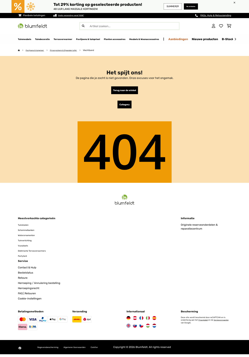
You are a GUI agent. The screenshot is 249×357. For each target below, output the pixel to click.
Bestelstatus (25, 275)
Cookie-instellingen (30, 301)
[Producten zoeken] (129, 26)
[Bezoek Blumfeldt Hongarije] (148, 328)
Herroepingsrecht (28, 290)
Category (124, 107)
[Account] (213, 26)
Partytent (23, 258)
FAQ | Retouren (27, 296)
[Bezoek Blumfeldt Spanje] (154, 321)
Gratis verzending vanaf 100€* (74, 15)
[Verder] (235, 39)
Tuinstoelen (25, 227)
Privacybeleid (204, 323)
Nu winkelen (188, 6)
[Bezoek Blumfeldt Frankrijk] (141, 321)
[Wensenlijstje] (221, 26)
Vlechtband (97, 50)
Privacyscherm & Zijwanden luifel (70, 50)
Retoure (22, 280)
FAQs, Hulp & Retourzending (215, 15)
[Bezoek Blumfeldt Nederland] (154, 328)
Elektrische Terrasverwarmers (36, 253)
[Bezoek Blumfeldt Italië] (148, 321)
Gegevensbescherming (51, 349)
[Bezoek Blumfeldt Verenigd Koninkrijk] (128, 328)
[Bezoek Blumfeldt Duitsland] (128, 321)
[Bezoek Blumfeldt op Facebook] (20, 351)
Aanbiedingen (220, 39)
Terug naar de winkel (124, 91)
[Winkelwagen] (229, 26)
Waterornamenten (29, 237)
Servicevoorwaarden (190, 325)
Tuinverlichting (27, 243)
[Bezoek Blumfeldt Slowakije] (135, 328)
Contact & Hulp (27, 270)
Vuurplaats (24, 248)
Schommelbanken (29, 232)
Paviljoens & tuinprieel (37, 50)
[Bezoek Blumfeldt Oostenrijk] (135, 321)
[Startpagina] (22, 50)
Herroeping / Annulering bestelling (39, 285)
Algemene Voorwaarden (85, 349)
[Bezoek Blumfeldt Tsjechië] (141, 328)
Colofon (109, 349)
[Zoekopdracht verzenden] (83, 26)
